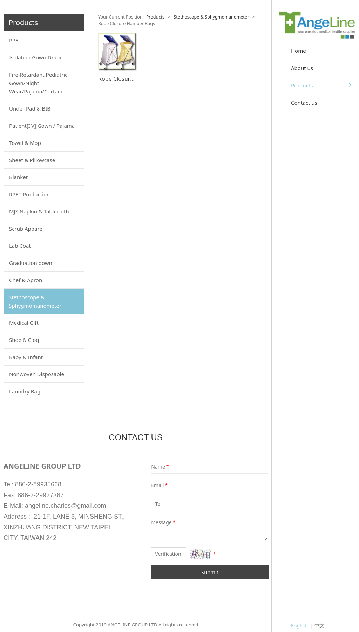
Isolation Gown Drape (36, 57)
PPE (14, 40)
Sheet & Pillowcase (32, 159)
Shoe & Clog (24, 339)
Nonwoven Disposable (36, 374)
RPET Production (29, 194)
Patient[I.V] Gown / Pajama (42, 125)
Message (156, 522)
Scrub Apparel (26, 228)
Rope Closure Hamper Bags (134, 79)
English (299, 625)
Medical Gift (24, 322)
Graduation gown (30, 262)
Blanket (18, 177)
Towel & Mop (25, 142)
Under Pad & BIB (29, 108)
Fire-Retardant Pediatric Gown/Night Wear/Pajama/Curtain (38, 83)
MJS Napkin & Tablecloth (39, 211)
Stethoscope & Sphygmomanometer (35, 301)
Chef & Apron (25, 279)
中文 (319, 625)
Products (155, 17)
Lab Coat (20, 245)
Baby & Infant (26, 356)
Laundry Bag (24, 391)
